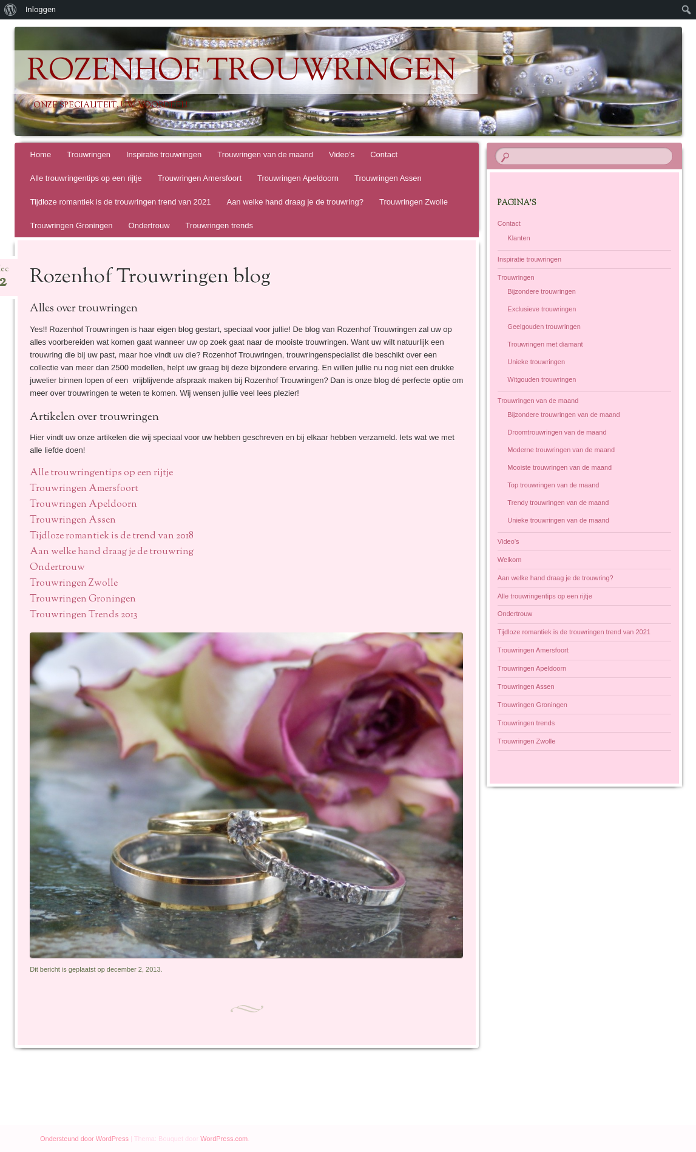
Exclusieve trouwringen (541, 309)
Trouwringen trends (220, 225)
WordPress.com (224, 1138)
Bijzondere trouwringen (541, 291)
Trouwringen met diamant (545, 344)
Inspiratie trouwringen (163, 154)
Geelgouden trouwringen (543, 326)
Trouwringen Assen (388, 178)
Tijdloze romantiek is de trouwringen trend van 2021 (120, 201)
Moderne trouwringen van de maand (561, 449)
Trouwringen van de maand (265, 154)
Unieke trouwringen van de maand (558, 520)
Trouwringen (88, 154)
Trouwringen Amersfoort (200, 178)
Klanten (518, 238)
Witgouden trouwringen (541, 379)
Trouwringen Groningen (71, 225)
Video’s (341, 154)
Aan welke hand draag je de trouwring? (294, 201)
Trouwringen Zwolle (413, 201)
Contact (383, 154)
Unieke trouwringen (536, 361)
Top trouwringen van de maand (553, 485)
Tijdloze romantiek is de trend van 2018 (112, 536)
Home (41, 154)
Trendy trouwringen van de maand (558, 502)
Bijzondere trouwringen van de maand (563, 414)
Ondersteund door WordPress (84, 1138)
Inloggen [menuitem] (40, 9)
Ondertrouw (149, 225)
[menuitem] (10, 9)
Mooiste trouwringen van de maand (559, 467)
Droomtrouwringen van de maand (556, 432)
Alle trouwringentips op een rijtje (86, 178)
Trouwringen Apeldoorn (298, 178)
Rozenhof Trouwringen (241, 72)
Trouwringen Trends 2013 (84, 615)
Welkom (510, 559)
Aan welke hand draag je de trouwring (112, 552)
